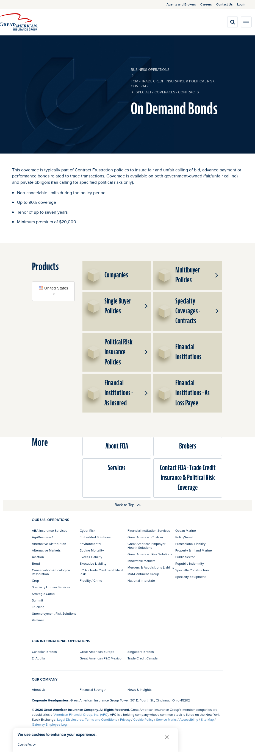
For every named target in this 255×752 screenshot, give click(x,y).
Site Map (207, 719)
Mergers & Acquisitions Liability (150, 567)
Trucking (38, 607)
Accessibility (188, 719)
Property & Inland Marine (193, 550)
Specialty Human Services (51, 587)
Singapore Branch (140, 651)
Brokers (187, 446)
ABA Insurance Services (49, 530)
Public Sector (185, 557)
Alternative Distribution (49, 543)
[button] (216, 275)
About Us (39, 689)
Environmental (90, 543)
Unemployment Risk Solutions (54, 613)
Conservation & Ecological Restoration (51, 572)
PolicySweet (184, 537)
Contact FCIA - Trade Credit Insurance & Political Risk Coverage (188, 478)
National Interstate (141, 580)
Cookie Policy (143, 719)
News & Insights (139, 689)
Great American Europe (97, 651)
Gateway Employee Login (51, 724)
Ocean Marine (185, 530)
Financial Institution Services (148, 530)
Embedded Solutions (95, 537)
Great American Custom (145, 537)
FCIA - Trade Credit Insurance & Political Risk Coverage (173, 83)
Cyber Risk (87, 530)
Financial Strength (93, 689)
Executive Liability (93, 563)
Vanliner (38, 620)
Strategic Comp (43, 593)
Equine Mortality (92, 550)
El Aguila (38, 658)
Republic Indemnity (189, 563)
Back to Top (128, 505)
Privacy (125, 719)
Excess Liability (91, 557)
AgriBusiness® (42, 537)
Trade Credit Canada (142, 658)
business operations (150, 69)
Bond (36, 563)
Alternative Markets (46, 550)
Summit (37, 600)
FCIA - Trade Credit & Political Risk (101, 572)
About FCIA (117, 446)
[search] (232, 21)
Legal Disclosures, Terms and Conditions (87, 719)
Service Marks (166, 719)
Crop (35, 580)
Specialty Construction (192, 570)
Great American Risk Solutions (149, 554)
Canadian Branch (44, 651)
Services (117, 468)
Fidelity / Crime (91, 580)
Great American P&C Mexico (100, 658)
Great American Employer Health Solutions (146, 545)
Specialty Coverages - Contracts (167, 92)
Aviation (38, 557)
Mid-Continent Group (143, 574)
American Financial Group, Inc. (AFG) (81, 714)
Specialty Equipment (190, 576)
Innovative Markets (141, 560)
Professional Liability (190, 543)
